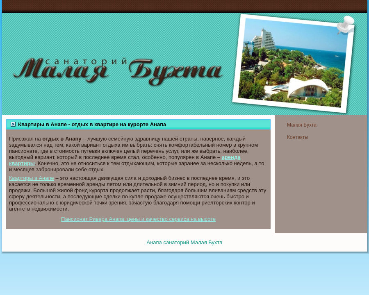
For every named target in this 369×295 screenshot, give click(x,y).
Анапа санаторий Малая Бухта (184, 242)
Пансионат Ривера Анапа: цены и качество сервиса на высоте (138, 219)
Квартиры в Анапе (31, 178)
